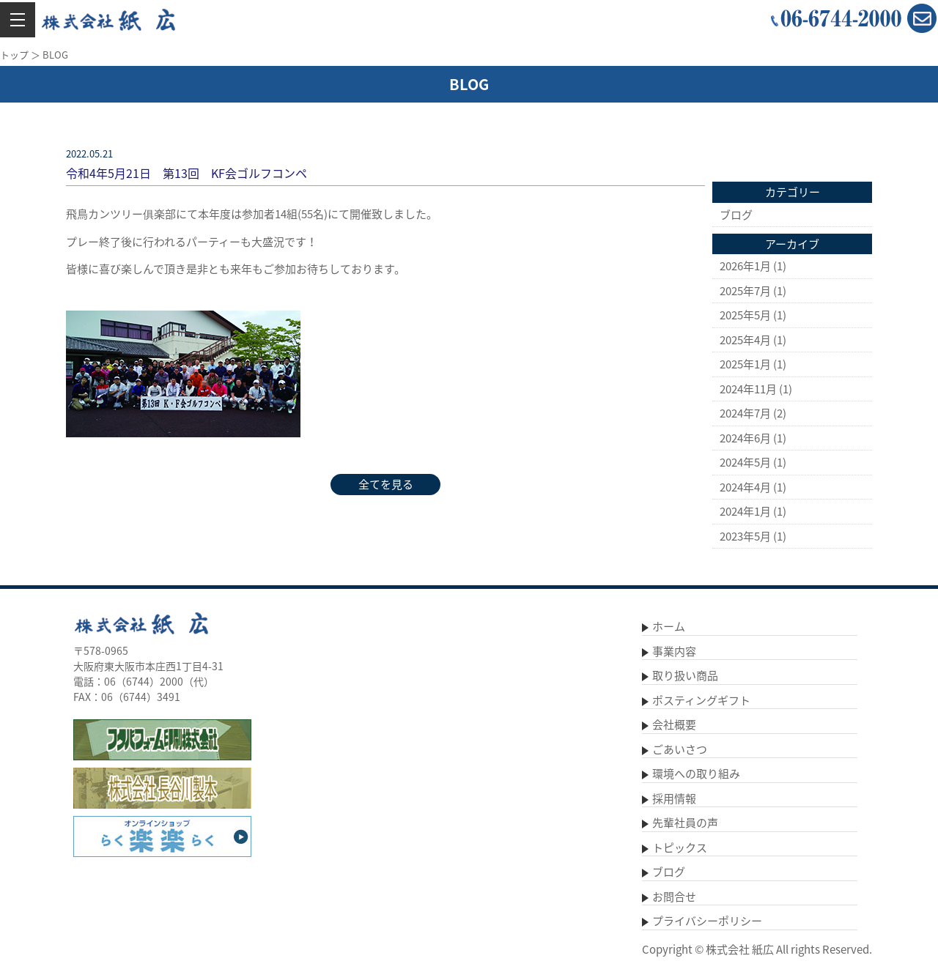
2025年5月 (745, 315)
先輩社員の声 (685, 823)
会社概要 (674, 724)
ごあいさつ (679, 749)
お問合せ (674, 896)
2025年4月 (745, 340)
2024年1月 (745, 511)
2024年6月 (745, 438)
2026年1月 (745, 266)
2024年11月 (748, 389)
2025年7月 (745, 291)
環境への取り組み (696, 773)
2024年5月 (745, 462)
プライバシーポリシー (707, 921)
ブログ (736, 215)
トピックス (679, 847)
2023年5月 (745, 536)
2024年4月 (745, 487)
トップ (14, 55)
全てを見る (385, 484)
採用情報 (674, 798)
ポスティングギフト (701, 700)
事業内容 (674, 651)
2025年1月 (745, 364)
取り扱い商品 (685, 675)
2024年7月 (745, 413)
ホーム (668, 626)
